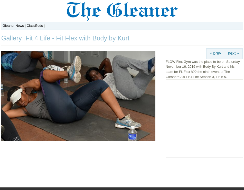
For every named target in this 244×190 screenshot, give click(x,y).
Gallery (12, 38)
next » (233, 53)
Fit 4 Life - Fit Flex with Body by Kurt (77, 38)
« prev (215, 53)
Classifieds (35, 26)
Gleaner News (13, 26)
